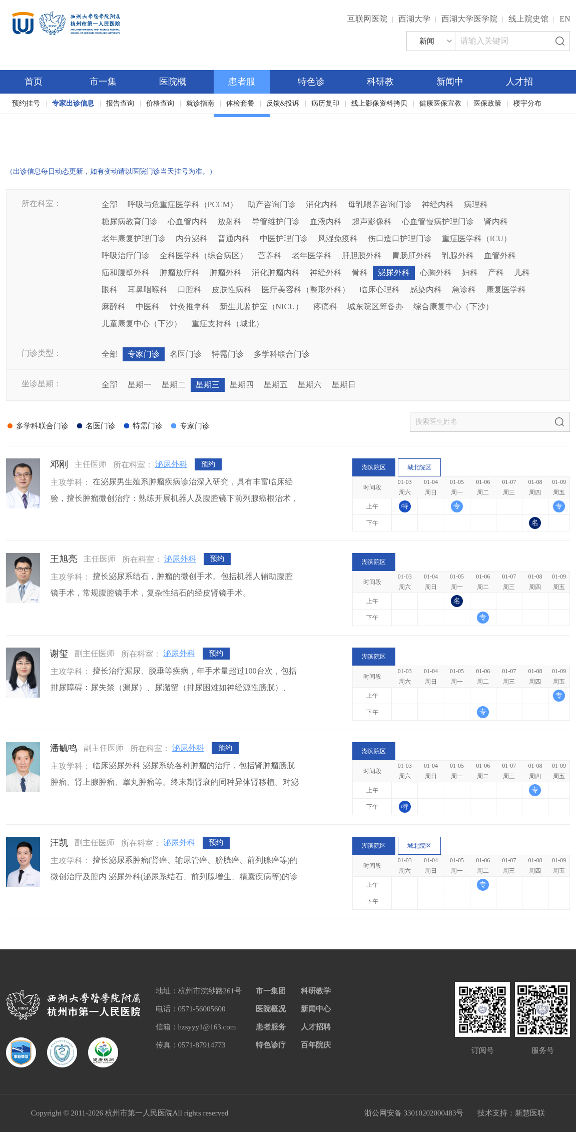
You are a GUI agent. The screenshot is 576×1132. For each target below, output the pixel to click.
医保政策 (487, 103)
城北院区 (419, 467)
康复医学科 (506, 289)
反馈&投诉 (283, 103)
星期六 (310, 384)
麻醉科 (114, 306)
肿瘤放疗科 (180, 272)
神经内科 (438, 204)
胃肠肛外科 (412, 255)
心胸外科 (436, 272)
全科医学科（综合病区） (204, 255)
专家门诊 (144, 354)
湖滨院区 (374, 467)
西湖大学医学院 (469, 19)
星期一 (140, 384)
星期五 (276, 384)
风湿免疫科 (338, 238)
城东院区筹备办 (375, 306)
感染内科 (426, 289)
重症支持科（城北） (228, 323)
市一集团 (271, 991)
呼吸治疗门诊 (126, 255)
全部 (110, 204)
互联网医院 (367, 19)
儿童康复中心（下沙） (142, 323)
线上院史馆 (528, 19)
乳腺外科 (458, 255)
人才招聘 (316, 1027)
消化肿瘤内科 (276, 272)
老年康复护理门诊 (134, 238)
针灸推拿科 (190, 306)
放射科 (230, 221)
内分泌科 (192, 238)
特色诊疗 (271, 1045)
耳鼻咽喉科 (148, 289)
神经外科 (326, 272)
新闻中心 (316, 1009)
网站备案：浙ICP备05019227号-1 (296, 1113)
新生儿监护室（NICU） (261, 306)
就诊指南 (200, 103)
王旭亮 (63, 559)
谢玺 (59, 654)
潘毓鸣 (63, 748)
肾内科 (496, 221)
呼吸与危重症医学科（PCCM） (183, 204)
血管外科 (500, 255)
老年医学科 (312, 255)
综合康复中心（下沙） (453, 306)
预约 (208, 464)
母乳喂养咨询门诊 (380, 204)
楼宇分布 (527, 103)
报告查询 (120, 103)
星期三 (208, 384)
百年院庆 (40, 140)
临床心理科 (380, 289)
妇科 (470, 272)
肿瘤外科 (226, 272)
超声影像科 (372, 221)
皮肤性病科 (232, 289)
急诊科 (464, 289)
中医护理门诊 (284, 238)
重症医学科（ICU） (477, 238)
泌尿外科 (394, 272)
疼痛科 (325, 306)
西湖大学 (414, 19)
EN (564, 19)
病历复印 (325, 103)
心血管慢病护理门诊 (438, 221)
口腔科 (190, 289)
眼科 (110, 289)
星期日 (344, 384)
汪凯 (59, 843)
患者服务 (271, 1027)
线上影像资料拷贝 (379, 103)
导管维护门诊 (276, 221)
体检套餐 (240, 103)
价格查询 (160, 103)
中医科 (148, 306)
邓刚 (59, 464)
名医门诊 (186, 354)
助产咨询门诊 (272, 204)
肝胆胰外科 (362, 255)
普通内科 (234, 238)
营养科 (270, 255)
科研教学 (316, 991)
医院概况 (271, 1009)
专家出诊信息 (73, 103)
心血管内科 (188, 221)
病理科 (476, 204)
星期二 (174, 384)
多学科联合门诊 (282, 354)
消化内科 (322, 204)
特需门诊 (228, 354)
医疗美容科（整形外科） (306, 289)
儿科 (522, 272)
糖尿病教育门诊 (130, 221)
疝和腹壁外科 (126, 272)
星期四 (242, 384)
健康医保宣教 (440, 103)
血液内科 (326, 221)
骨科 (360, 272)
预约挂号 (26, 103)
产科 (496, 272)
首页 (34, 82)
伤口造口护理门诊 (400, 238)
